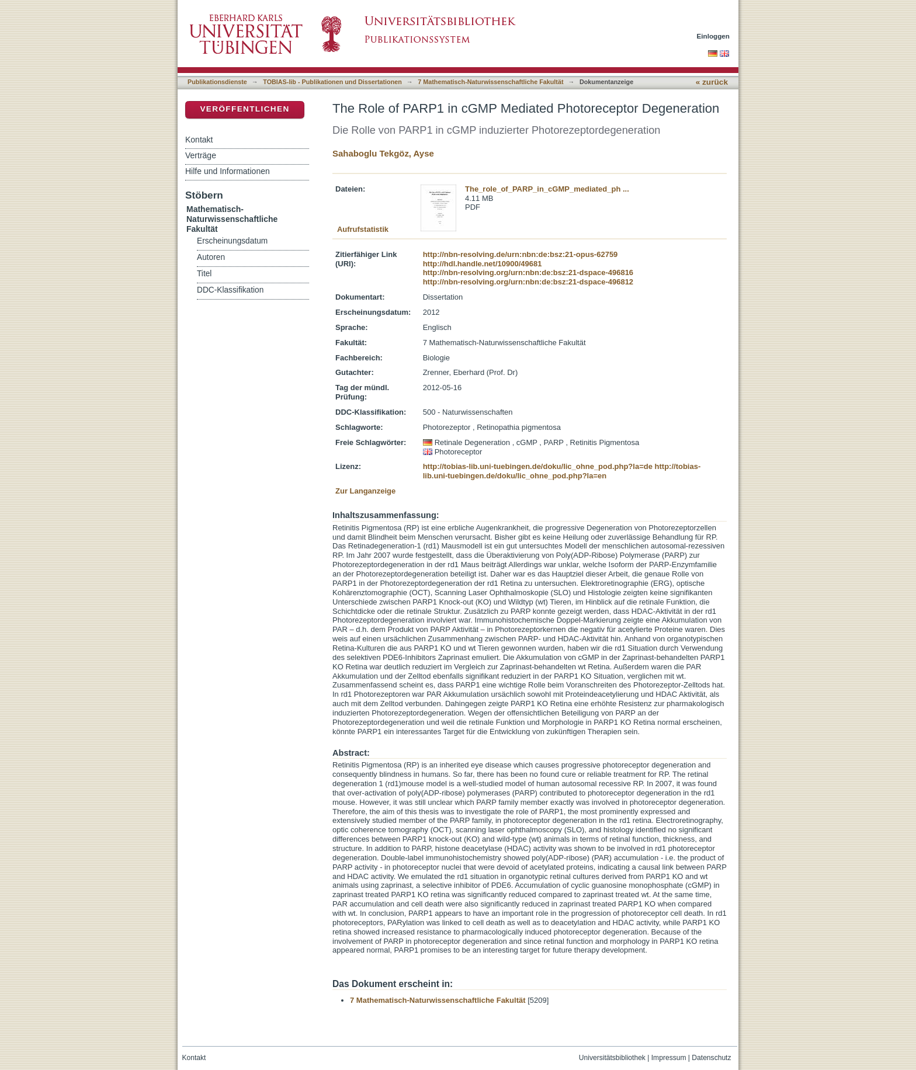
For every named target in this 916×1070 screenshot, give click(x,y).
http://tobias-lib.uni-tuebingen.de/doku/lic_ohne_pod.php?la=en (562, 471)
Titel (204, 273)
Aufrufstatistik (362, 229)
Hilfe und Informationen (227, 171)
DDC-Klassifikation (230, 290)
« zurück (712, 82)
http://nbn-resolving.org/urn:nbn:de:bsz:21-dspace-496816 (528, 272)
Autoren (211, 257)
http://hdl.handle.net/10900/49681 (482, 263)
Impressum (668, 1058)
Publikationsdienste (217, 81)
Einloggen (713, 36)
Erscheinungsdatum (232, 241)
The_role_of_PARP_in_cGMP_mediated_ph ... (547, 189)
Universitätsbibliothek (612, 1058)
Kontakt (199, 139)
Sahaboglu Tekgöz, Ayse (383, 153)
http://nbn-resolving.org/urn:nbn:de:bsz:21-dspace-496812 (528, 281)
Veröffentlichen (244, 109)
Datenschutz (711, 1058)
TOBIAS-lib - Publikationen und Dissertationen (332, 81)
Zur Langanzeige (365, 491)
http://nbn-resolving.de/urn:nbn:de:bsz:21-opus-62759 (520, 254)
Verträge (200, 155)
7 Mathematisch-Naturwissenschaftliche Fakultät (490, 81)
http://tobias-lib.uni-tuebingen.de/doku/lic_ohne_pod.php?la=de (538, 466)
